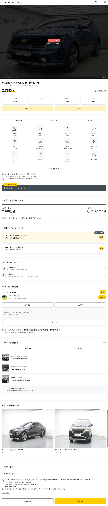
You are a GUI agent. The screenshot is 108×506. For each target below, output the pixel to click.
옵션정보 (19, 120)
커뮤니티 (28, 349)
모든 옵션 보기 (54, 169)
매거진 (80, 349)
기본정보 (54, 120)
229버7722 (13, 2)
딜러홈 (101, 297)
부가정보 (89, 120)
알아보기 (54, 237)
